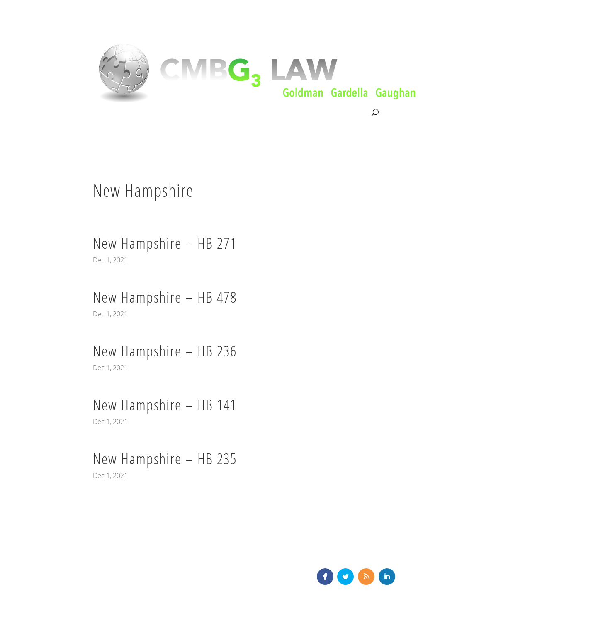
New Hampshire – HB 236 (165, 351)
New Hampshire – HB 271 (165, 243)
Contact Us (352, 112)
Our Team (240, 112)
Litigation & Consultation (178, 112)
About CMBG (111, 113)
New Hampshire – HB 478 (165, 297)
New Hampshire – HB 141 (165, 405)
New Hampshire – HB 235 (165, 458)
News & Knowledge (295, 112)
